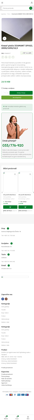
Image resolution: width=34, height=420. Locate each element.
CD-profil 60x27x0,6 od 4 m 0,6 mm (24, 195)
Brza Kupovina (17, 97)
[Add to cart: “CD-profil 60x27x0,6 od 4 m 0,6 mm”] (25, 207)
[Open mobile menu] (2, 3)
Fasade (3, 323)
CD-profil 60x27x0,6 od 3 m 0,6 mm (9, 195)
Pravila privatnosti (7, 381)
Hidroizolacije (5, 333)
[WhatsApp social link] (9, 57)
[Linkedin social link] (6, 57)
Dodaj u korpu (21, 93)
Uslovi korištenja (6, 399)
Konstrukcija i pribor (9, 199)
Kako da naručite (6, 392)
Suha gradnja (7, 197)
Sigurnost (4, 396)
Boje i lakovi (5, 326)
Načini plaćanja (5, 394)
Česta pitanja (5, 390)
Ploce (8, 14)
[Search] (17, 8)
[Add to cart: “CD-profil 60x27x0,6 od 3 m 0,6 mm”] (10, 207)
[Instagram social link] (6, 312)
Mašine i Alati (5, 336)
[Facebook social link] (2, 57)
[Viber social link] (13, 57)
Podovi (3, 329)
